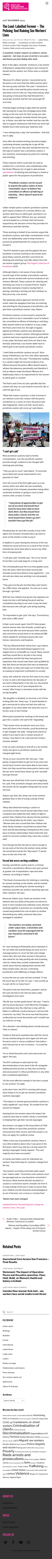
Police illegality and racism (27, 45)
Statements (18, 1268)
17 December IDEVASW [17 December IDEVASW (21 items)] (25, 1415)
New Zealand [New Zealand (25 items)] (22, 1444)
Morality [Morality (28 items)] (6, 1444)
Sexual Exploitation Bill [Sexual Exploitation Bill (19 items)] (16, 1463)
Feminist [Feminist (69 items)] (14, 1436)
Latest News (43, 40)
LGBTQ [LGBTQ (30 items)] (15, 1441)
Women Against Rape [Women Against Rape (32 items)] (12, 1477)
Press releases (9, 1372)
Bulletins (6, 1336)
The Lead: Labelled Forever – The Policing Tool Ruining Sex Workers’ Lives (24, 30)
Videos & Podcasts (10, 1386)
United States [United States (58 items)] (18, 1470)
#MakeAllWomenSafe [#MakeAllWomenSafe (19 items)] (9, 1415)
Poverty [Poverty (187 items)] (9, 1451)
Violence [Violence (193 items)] (22, 1473)
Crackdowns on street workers (30, 43)
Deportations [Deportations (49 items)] (37, 1433)
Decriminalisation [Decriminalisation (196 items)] (16, 1433)
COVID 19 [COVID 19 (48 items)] (7, 1422)
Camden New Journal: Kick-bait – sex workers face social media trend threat (24, 1292)
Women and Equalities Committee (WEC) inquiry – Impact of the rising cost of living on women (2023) (25, 1228)
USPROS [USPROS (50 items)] (10, 1474)
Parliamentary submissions (14, 1368)
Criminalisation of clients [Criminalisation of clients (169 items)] (21, 1427)
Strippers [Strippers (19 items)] (34, 1463)
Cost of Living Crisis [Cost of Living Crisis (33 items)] (40, 1419)
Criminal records (9, 45)
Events (5, 1340)
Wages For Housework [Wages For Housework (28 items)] (39, 1474)
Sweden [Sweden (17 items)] (14, 1466)
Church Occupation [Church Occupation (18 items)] (25, 1419)
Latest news (9, 1522)
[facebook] (13, 1542)
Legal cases (7, 1354)
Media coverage (9, 43)
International (8, 1255)
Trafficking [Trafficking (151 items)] (36, 1466)
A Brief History (10, 1508)
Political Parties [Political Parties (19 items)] (39, 1448)
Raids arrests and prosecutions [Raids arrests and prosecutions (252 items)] (17, 1457)
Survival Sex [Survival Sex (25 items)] (7, 1467)
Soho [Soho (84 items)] (27, 1462)
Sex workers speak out (12, 1377)
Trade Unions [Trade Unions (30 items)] (23, 1466)
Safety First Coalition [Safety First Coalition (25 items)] (31, 1459)
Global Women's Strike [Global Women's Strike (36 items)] (30, 1437)
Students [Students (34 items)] (40, 1463)
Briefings (6, 1331)
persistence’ (8, 172)
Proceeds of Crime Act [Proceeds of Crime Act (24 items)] (23, 1452)
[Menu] (47, 3)
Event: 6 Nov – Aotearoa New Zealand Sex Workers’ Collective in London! (25, 1220)
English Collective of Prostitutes (19, 40)
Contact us (8, 1503)
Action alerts (8, 1326)
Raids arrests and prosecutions (22, 48)
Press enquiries (10, 1527)
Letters (6, 1359)
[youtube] (21, 1542)
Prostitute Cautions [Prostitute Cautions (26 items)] (39, 1452)
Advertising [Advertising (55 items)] (39, 1415)
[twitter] (6, 1542)
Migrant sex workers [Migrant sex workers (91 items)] (31, 1440)
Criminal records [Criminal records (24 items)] (19, 1430)
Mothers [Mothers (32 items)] (12, 1444)
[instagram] (29, 1542)
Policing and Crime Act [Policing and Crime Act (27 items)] (25, 1448)
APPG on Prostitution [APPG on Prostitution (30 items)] (11, 1419)
